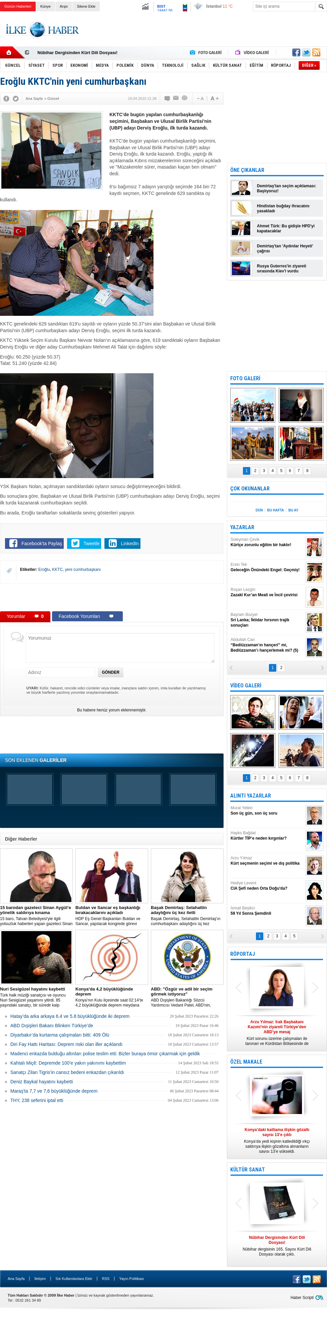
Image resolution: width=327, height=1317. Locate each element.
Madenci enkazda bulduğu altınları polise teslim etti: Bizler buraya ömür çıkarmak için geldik (105, 1053)
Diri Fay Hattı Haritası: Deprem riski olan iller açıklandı (66, 1044)
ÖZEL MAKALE (246, 1062)
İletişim (40, 1279)
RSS (105, 1279)
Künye (45, 6)
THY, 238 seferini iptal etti (36, 1100)
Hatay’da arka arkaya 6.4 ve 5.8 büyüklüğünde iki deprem (69, 1016)
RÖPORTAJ (242, 954)
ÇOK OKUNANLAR (250, 488)
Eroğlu (44, 569)
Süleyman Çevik (267, 542)
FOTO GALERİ (245, 378)
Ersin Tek (267, 567)
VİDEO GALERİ (245, 685)
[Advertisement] (112, 597)
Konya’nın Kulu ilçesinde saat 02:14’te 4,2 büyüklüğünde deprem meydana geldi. (111, 997)
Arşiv (64, 6)
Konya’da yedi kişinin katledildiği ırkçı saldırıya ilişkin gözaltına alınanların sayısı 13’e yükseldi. (277, 1140)
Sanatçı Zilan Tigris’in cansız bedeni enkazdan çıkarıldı (67, 1072)
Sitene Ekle (86, 6)
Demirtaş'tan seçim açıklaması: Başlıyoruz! (286, 188)
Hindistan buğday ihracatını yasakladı (283, 208)
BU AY (293, 510)
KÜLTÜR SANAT (247, 1169)
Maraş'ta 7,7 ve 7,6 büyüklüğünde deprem (53, 1091)
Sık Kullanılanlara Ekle (73, 1279)
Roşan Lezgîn (267, 592)
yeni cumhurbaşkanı (83, 569)
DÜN (259, 510)
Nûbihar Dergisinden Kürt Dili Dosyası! (77, 52)
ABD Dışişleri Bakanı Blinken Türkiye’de (51, 1025)
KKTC (57, 569)
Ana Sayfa (16, 1279)
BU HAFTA (275, 510)
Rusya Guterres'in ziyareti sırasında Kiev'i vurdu (281, 268)
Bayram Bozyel (267, 620)
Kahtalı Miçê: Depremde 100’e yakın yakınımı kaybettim (68, 1063)
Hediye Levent (267, 886)
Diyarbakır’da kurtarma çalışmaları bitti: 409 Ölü (59, 1035)
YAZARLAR (242, 527)
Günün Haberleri (17, 6)
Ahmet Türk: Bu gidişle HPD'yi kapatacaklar (286, 228)
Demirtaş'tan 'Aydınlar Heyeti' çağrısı (285, 248)
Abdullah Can (267, 645)
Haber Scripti (302, 1297)
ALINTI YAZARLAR (250, 796)
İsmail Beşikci (267, 911)
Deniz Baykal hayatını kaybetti (41, 1081)
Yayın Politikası (131, 1279)
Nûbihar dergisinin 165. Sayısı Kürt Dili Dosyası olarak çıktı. (277, 1246)
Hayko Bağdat (267, 836)
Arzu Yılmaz (267, 861)
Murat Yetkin (267, 811)
